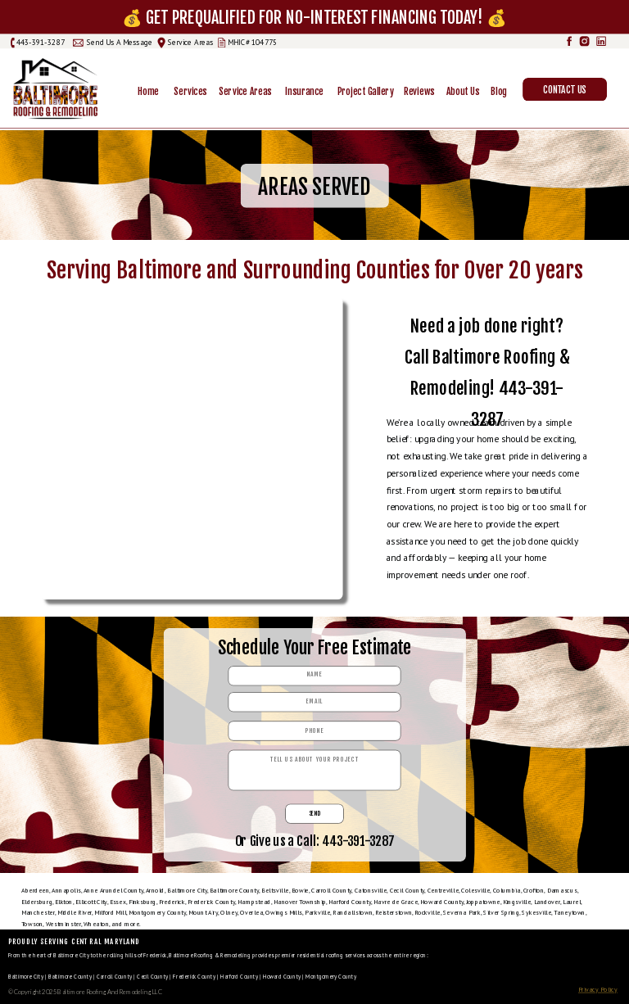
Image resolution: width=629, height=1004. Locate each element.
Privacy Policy (598, 990)
